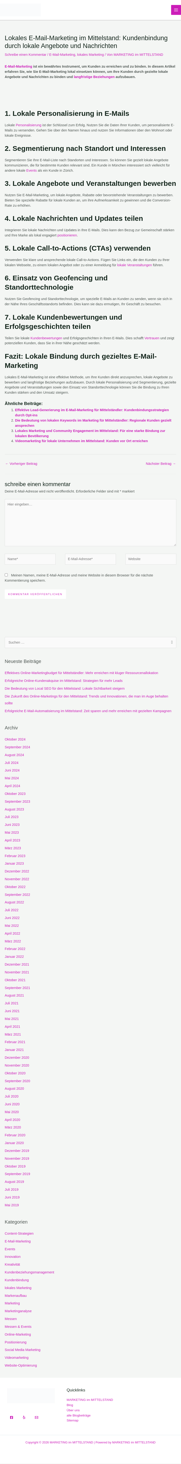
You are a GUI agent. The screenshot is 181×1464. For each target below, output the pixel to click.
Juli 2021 (11, 1004)
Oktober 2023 (15, 794)
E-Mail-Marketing (62, 55)
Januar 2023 (14, 864)
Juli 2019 (11, 1190)
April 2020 (12, 1120)
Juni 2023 (12, 825)
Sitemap (72, 1421)
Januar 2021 (14, 1050)
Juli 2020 (11, 1097)
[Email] (36, 1417)
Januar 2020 (14, 1143)
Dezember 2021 (17, 965)
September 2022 (17, 895)
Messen (11, 1319)
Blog (70, 1405)
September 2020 (17, 1081)
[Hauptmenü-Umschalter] (176, 10)
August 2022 (14, 903)
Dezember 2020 (17, 1058)
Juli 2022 (11, 910)
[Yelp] (24, 1417)
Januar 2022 (14, 957)
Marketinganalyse (18, 1311)
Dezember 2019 (17, 1151)
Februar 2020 (15, 1135)
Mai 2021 (12, 1019)
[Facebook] (11, 1417)
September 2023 (17, 802)
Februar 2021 (15, 1043)
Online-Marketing (18, 1335)
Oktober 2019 (15, 1167)
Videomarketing (17, 1358)
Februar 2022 (15, 949)
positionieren (67, 236)
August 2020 (14, 1089)
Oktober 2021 (15, 980)
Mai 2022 (12, 926)
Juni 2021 (12, 1011)
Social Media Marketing (23, 1350)
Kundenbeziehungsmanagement (29, 1273)
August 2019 (14, 1182)
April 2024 (12, 786)
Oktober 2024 (15, 740)
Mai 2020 (12, 1112)
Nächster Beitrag (161, 464)
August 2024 (14, 755)
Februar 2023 (15, 856)
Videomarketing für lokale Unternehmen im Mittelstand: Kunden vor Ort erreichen (81, 442)
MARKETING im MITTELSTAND (90, 1400)
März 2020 (13, 1128)
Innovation (13, 1257)
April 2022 (12, 934)
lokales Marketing (90, 55)
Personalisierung (28, 125)
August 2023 (14, 810)
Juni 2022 (12, 918)
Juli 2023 (11, 817)
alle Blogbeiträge (79, 1416)
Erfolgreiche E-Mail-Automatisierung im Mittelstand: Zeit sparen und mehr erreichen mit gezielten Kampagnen (88, 711)
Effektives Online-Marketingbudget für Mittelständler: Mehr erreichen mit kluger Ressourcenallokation (81, 673)
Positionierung (15, 1343)
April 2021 (12, 1027)
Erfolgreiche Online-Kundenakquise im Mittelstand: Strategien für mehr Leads (64, 681)
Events (31, 171)
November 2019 (17, 1159)
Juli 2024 (11, 763)
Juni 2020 (12, 1105)
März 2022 (13, 942)
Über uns (73, 1410)
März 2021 (13, 1035)
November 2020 (17, 1066)
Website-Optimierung (21, 1366)
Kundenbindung (17, 1280)
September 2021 (17, 988)
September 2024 (17, 747)
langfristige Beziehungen (94, 77)
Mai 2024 (12, 778)
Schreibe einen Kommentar (25, 55)
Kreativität (12, 1265)
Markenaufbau (16, 1296)
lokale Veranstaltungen (134, 265)
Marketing (12, 1304)
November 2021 (17, 973)
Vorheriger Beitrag (21, 464)
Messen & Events (18, 1327)
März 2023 (13, 848)
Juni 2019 (12, 1198)
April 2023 (12, 841)
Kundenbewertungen (46, 338)
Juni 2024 (12, 771)
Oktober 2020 (15, 1074)
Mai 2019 (12, 1205)
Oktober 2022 (15, 887)
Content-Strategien (19, 1234)
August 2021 (14, 996)
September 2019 (17, 1174)
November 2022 (17, 879)
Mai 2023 (12, 833)
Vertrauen (151, 338)
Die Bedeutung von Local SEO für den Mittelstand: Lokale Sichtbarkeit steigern (65, 689)
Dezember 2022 (17, 872)
